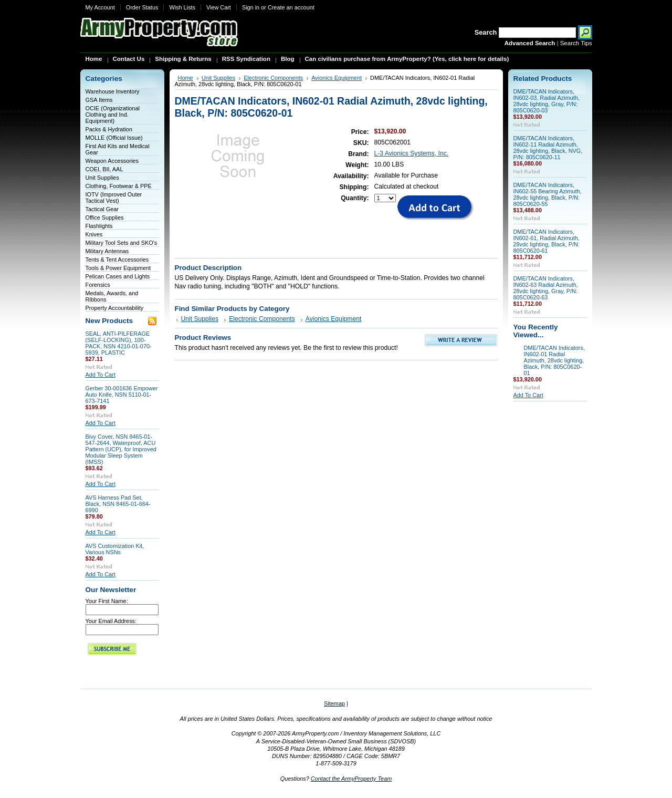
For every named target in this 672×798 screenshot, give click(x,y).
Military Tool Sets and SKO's (122, 243)
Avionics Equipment (336, 78)
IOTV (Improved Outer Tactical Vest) (114, 197)
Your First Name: (107, 601)
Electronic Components (273, 78)
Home (185, 78)
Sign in (250, 7)
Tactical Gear (102, 209)
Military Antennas (107, 251)
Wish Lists (182, 7)
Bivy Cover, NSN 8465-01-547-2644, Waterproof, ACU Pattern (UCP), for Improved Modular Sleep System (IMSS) (121, 449)
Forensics (98, 285)
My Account (100, 7)
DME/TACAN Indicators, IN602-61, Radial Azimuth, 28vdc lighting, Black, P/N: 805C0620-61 (546, 241)
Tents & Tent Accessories (117, 259)
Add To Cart (101, 374)
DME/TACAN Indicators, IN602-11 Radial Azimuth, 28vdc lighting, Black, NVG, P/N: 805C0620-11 (548, 147)
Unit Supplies (102, 177)
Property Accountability (115, 308)
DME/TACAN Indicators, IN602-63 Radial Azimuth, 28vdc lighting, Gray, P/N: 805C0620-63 (545, 287)
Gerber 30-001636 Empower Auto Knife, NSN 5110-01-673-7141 (122, 394)
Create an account (291, 7)
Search (486, 32)
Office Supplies (105, 217)
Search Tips (576, 43)
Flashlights (99, 226)
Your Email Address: (111, 621)
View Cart (218, 7)
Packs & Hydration (109, 129)
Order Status (142, 7)
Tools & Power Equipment (118, 268)
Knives (94, 234)
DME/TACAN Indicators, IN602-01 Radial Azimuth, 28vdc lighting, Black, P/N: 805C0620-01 (554, 360)
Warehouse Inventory (113, 91)
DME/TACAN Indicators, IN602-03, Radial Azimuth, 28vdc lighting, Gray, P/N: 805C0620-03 (546, 100)
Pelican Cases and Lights (118, 276)
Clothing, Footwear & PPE (119, 186)
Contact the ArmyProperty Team (351, 778)
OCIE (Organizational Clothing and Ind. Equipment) (113, 114)
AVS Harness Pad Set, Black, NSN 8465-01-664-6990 (118, 503)
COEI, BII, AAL (104, 169)
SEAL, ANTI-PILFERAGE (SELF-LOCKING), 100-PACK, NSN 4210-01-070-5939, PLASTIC (119, 343)
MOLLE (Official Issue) (114, 137)
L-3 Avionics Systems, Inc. (411, 153)
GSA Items (99, 100)
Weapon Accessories (112, 161)
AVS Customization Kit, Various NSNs (115, 549)
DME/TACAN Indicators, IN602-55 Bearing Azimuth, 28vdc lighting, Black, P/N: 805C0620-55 (547, 194)
